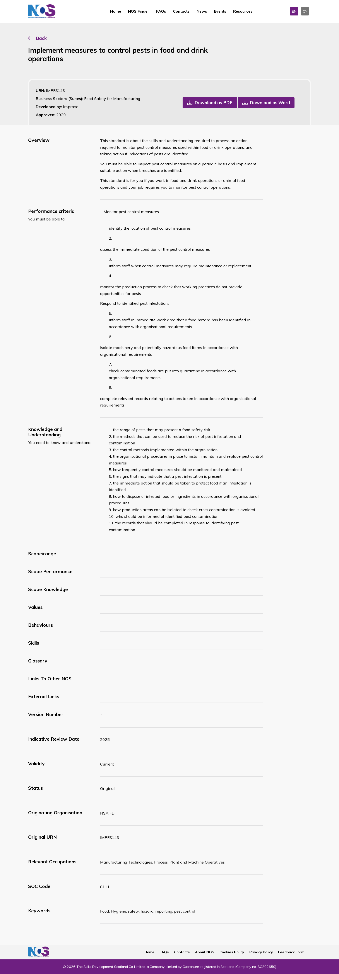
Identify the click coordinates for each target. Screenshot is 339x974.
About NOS (204, 952)
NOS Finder (138, 11)
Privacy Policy (261, 952)
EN (294, 11)
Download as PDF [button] (213, 102)
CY (305, 11)
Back (41, 38)
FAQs (161, 11)
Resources (242, 11)
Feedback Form (291, 952)
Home (115, 11)
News (202, 11)
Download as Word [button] (270, 102)
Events (220, 11)
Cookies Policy (231, 952)
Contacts (181, 11)
